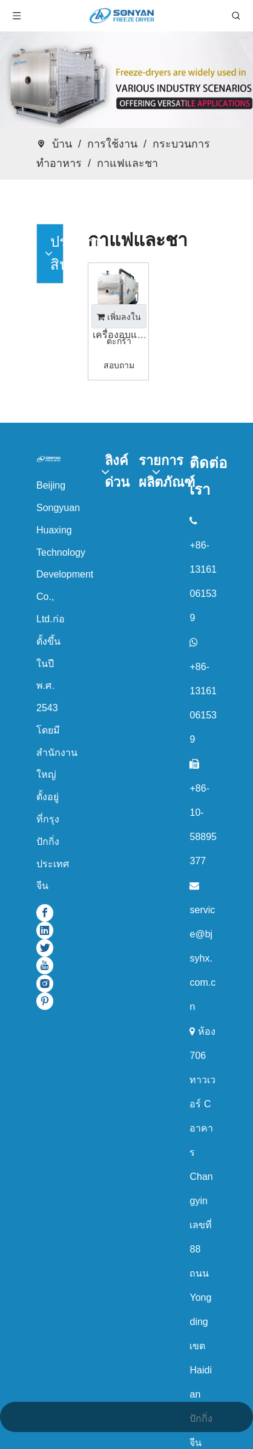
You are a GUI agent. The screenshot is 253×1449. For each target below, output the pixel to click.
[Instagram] (44, 983)
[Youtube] (44, 965)
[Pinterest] (44, 1001)
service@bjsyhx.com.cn (202, 958)
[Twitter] (44, 948)
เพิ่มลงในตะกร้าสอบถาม (119, 320)
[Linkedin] (44, 930)
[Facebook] (44, 912)
